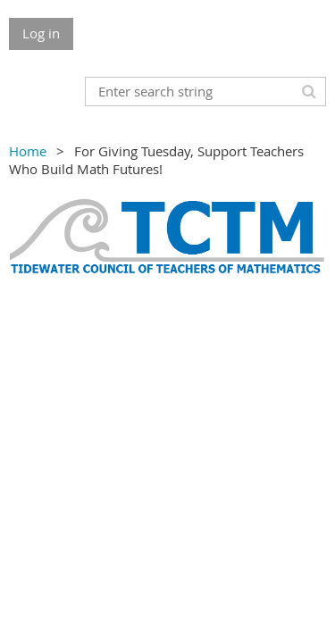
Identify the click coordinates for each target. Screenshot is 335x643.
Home (27, 151)
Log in (41, 33)
